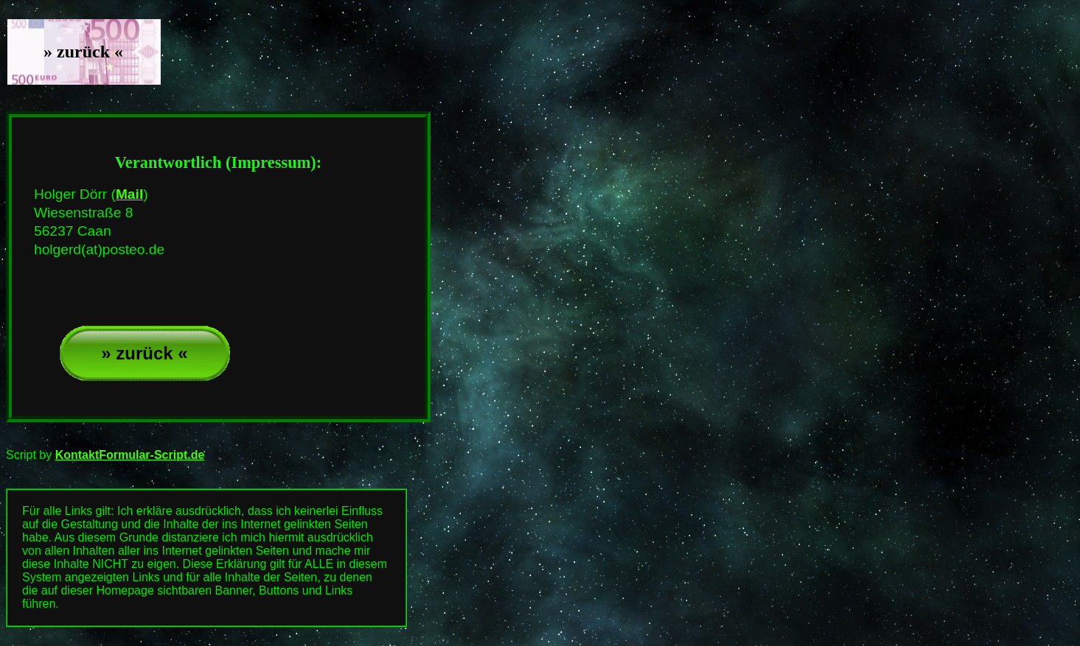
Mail (129, 194)
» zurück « (144, 353)
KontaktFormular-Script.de (130, 455)
